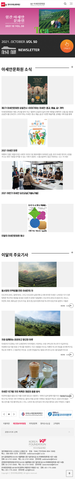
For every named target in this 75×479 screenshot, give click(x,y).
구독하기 (66, 49)
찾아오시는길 (45, 423)
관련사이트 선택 (37, 432)
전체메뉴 (71, 4)
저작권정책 (33, 423)
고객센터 (56, 423)
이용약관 (6, 423)
